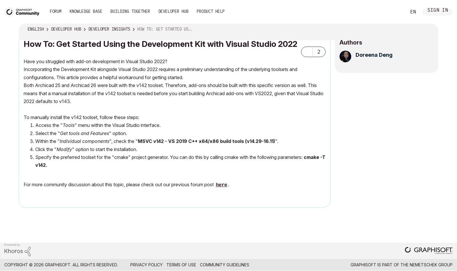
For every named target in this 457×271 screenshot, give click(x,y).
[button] (306, 52)
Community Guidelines (224, 264)
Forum (55, 11)
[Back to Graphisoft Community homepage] (23, 11)
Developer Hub (173, 11)
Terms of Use (181, 264)
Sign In (438, 10)
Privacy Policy (146, 264)
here (221, 185)
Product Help (211, 11)
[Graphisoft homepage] (429, 251)
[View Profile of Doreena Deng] (374, 55)
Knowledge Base (86, 11)
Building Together (130, 11)
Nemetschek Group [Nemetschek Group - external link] (431, 264)
